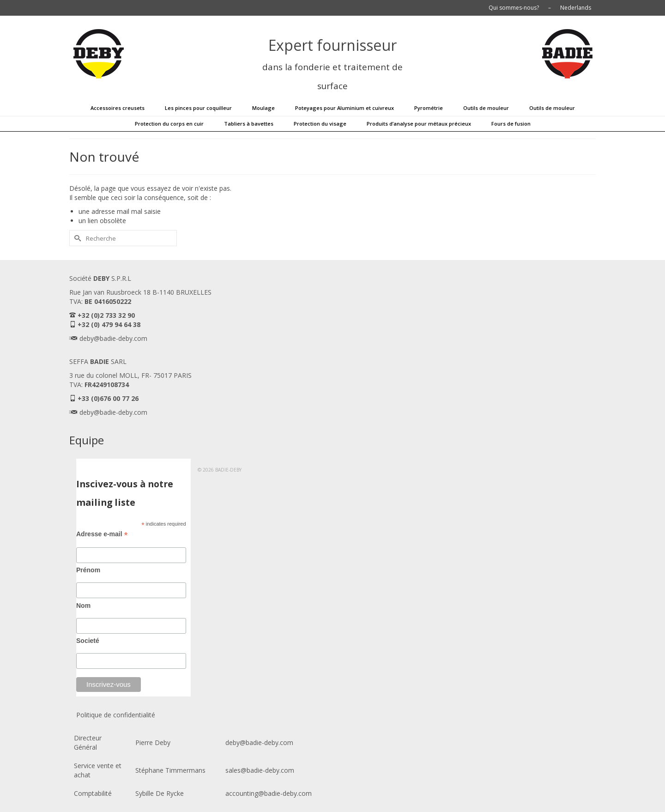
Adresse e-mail (102, 534)
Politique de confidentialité (115, 714)
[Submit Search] (76, 238)
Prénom (88, 570)
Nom (83, 605)
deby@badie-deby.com (113, 338)
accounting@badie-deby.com (268, 793)
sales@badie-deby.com (259, 770)
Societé (87, 640)
